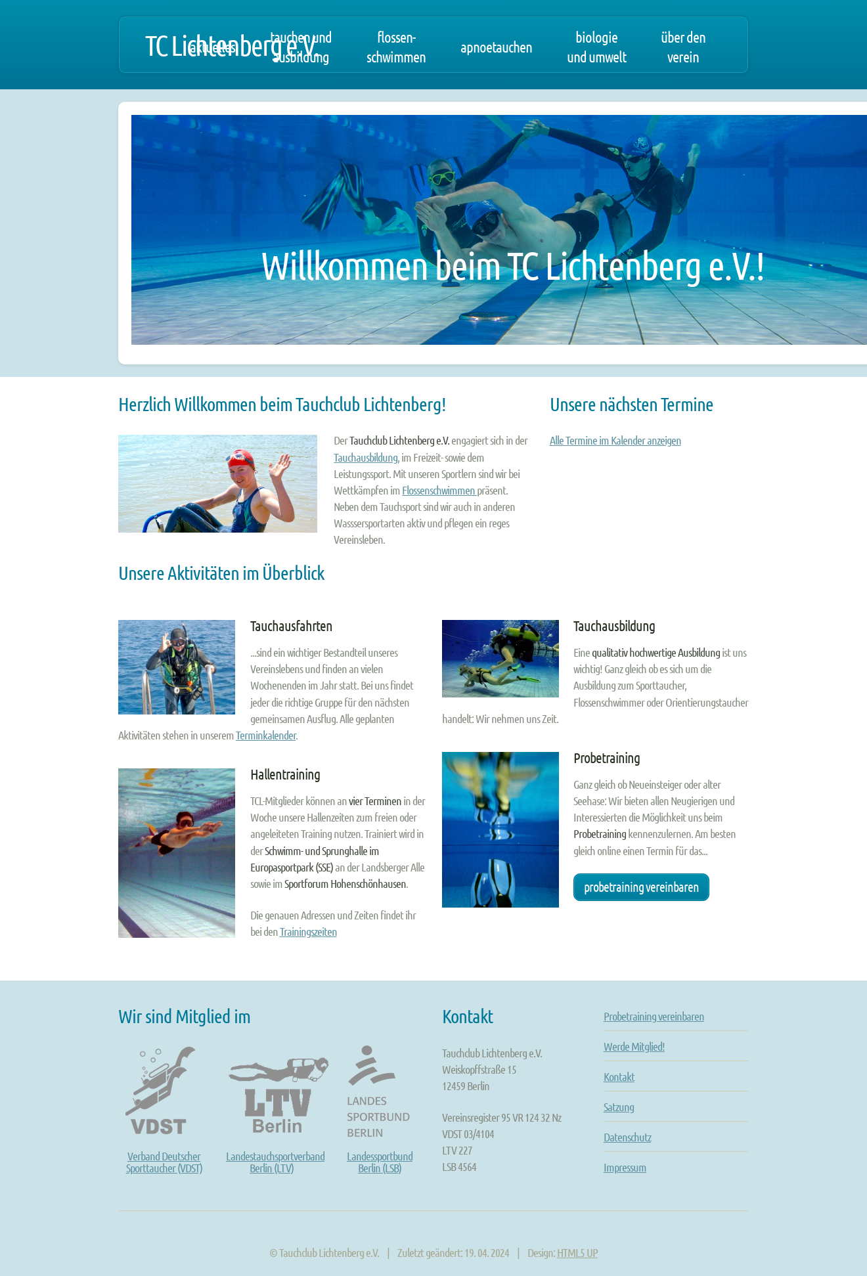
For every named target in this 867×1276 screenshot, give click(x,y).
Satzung (619, 1106)
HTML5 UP (577, 1252)
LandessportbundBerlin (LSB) (379, 1150)
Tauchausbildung (365, 457)
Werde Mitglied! (634, 1046)
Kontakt (619, 1076)
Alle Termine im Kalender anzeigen (615, 440)
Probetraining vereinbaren (641, 886)
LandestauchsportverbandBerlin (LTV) (283, 1150)
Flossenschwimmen (439, 490)
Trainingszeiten (308, 931)
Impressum (625, 1167)
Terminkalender (266, 735)
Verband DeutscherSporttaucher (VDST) (163, 1150)
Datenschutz (627, 1137)
